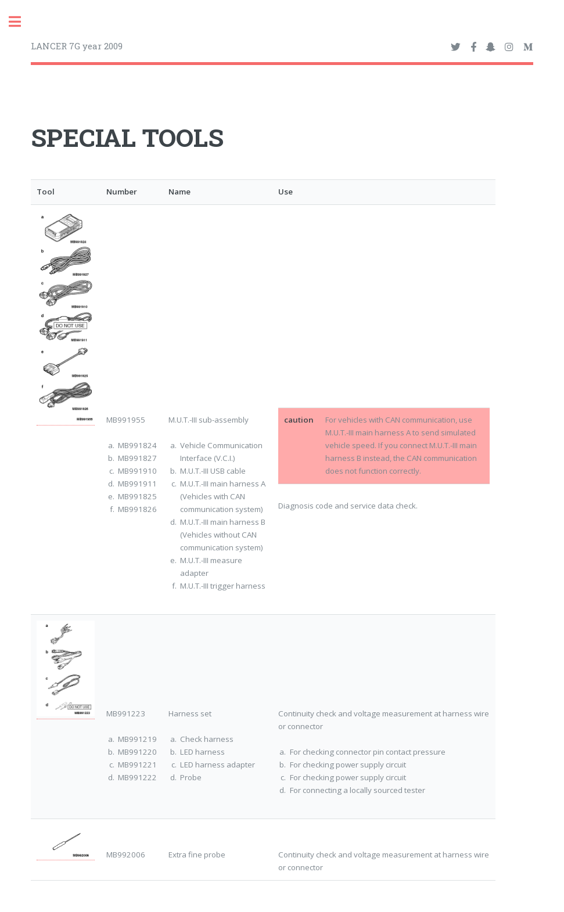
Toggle (21, 22)
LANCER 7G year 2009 (77, 46)
